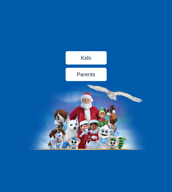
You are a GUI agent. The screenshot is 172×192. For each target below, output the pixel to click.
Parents (86, 74)
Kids (86, 58)
